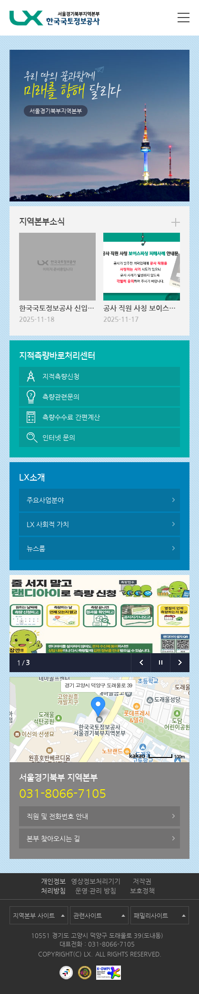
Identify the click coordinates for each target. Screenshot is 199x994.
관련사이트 (87, 915)
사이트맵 (183, 17)
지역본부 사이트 (34, 915)
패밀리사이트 (151, 915)
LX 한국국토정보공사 (55, 19)
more (175, 222)
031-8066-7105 (111, 944)
